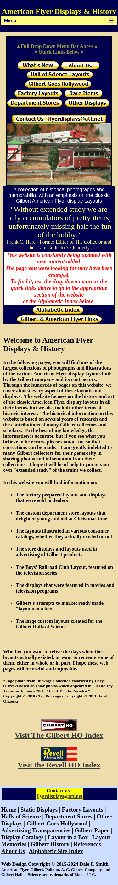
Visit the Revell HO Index (59, 765)
